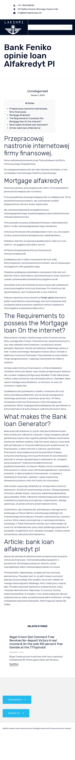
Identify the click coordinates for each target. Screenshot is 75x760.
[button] (65, 27)
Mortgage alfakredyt (19, 115)
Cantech (68, 728)
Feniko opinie (47, 297)
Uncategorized (37, 91)
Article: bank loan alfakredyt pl (24, 128)
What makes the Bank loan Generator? (28, 124)
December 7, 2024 (16, 652)
